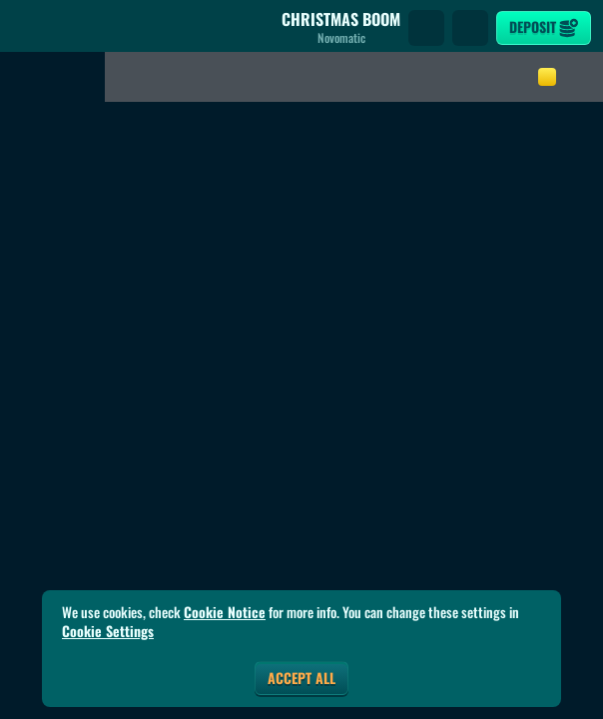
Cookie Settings (108, 631)
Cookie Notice (225, 612)
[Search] (426, 28)
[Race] (470, 28)
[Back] (30, 28)
